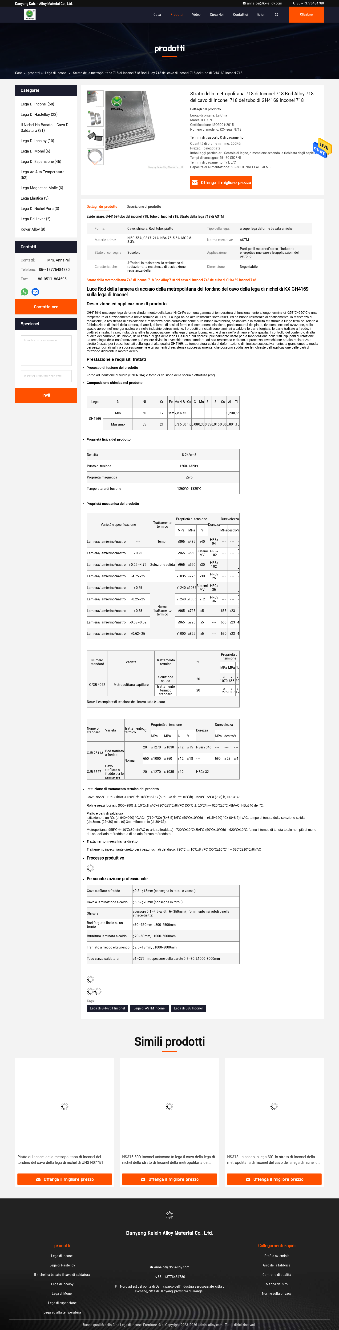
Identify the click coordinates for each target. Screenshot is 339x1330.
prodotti (34, 73)
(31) (45, 128)
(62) (43, 175)
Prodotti (176, 14)
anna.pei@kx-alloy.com (262, 3)
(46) (41, 161)
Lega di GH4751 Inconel (107, 1008)
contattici (240, 14)
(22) (39, 114)
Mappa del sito (277, 1284)
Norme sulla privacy (276, 1293)
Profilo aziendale (276, 1256)
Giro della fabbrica (277, 1265)
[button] (95, 163)
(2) (35, 219)
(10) (37, 141)
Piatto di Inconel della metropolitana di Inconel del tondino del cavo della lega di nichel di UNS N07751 (60, 1160)
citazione (306, 14)
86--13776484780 (308, 3)
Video (196, 14)
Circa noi (217, 14)
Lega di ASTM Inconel (149, 1008)
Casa (157, 14)
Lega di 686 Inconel (188, 1008)
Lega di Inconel (56, 73)
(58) (37, 104)
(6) (35, 151)
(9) (33, 229)
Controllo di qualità (276, 1275)
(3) (34, 198)
